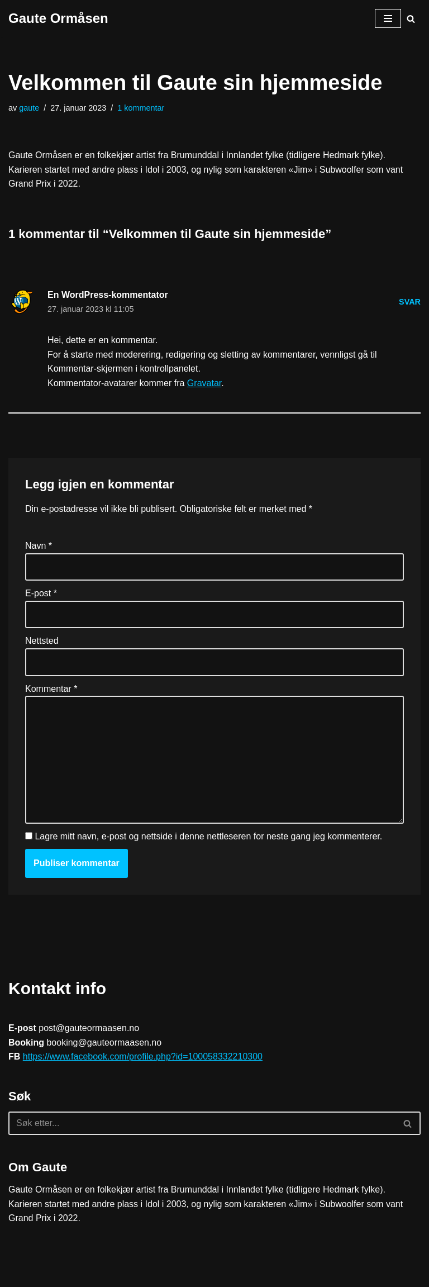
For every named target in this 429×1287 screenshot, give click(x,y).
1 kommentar (140, 107)
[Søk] (411, 19)
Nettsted (42, 640)
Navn (38, 545)
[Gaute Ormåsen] (58, 18)
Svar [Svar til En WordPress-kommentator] (410, 301)
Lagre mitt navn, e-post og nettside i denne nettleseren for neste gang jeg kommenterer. (208, 836)
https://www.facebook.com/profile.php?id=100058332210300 (143, 1056)
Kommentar (51, 689)
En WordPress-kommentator (107, 295)
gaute (29, 107)
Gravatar (204, 383)
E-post (41, 593)
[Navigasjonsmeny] (388, 18)
